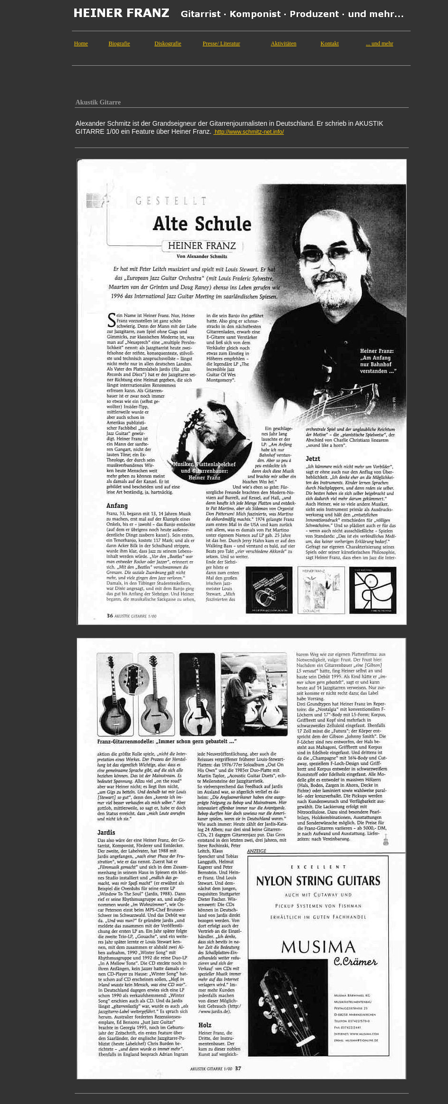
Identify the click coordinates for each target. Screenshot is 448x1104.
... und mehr (380, 43)
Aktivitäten (284, 43)
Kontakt (330, 43)
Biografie (119, 43)
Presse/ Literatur (221, 43)
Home (81, 43)
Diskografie (168, 43)
